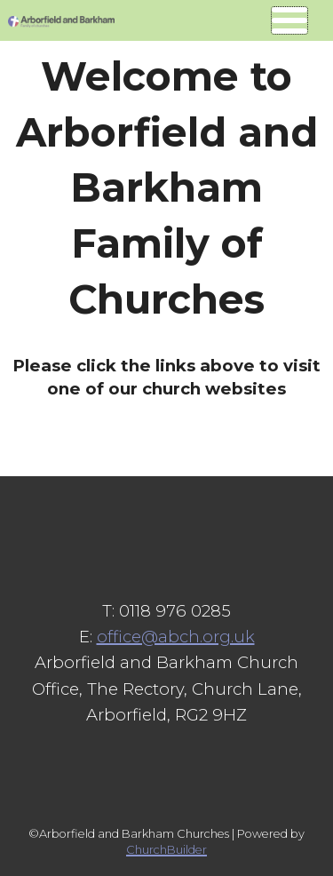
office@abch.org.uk (176, 636)
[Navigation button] (289, 20)
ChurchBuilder (166, 849)
